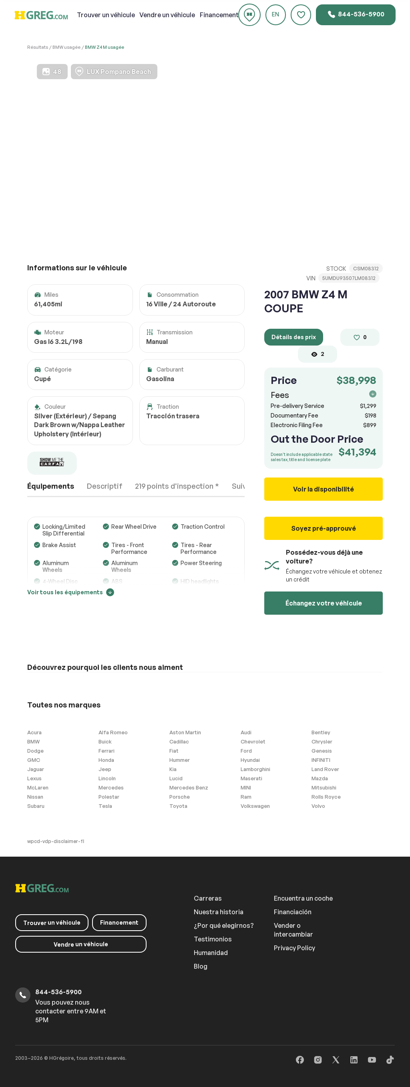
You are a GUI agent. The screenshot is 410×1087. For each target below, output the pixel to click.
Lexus (34, 778)
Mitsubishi (324, 787)
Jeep (104, 769)
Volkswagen (255, 806)
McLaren (37, 787)
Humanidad (211, 953)
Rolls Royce (326, 796)
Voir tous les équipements (70, 592)
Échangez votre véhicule (323, 603)
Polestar (108, 796)
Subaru (35, 806)
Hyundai (250, 760)
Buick (105, 741)
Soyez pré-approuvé (323, 528)
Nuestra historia (218, 912)
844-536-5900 (356, 14)
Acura (34, 732)
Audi (246, 732)
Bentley (321, 732)
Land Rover (325, 769)
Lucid (176, 778)
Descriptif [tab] (105, 486)
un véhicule (106, 15)
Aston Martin (185, 732)
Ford (246, 750)
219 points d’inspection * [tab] (177, 486)
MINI (246, 787)
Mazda (320, 778)
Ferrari (106, 750)
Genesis (322, 750)
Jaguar (35, 769)
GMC (33, 760)
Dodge (35, 750)
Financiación (293, 912)
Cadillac (179, 741)
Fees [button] (323, 395)
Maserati (251, 778)
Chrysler (322, 741)
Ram (246, 796)
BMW (33, 741)
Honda (106, 760)
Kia (173, 769)
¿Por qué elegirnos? (224, 925)
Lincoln (107, 778)
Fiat (174, 750)
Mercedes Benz (188, 787)
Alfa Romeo (113, 732)
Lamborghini (255, 769)
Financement (219, 15)
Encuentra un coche (303, 898)
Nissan (35, 796)
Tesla (105, 806)
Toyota (178, 806)
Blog (200, 966)
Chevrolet (253, 741)
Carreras (208, 898)
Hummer (179, 760)
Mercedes (111, 787)
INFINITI (321, 760)
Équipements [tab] (50, 486)
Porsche (179, 796)
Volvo (318, 806)
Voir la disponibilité (323, 489)
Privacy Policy (294, 948)
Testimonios (213, 939)
